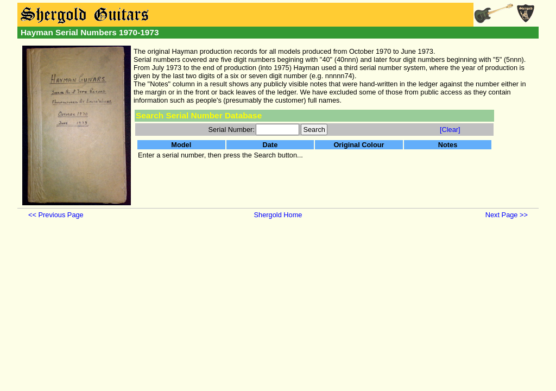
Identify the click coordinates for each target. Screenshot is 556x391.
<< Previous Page (56, 215)
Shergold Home (278, 215)
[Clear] (450, 129)
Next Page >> (506, 215)
